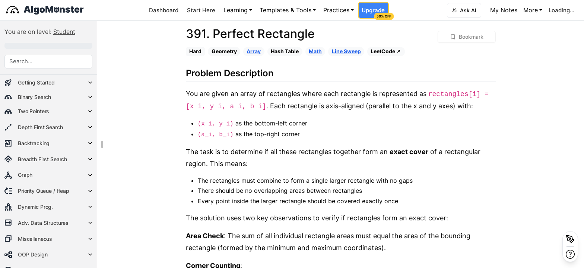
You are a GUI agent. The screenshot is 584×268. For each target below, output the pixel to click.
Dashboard (163, 10)
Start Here (201, 10)
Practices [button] (336, 10)
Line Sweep (346, 51)
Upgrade (375, 13)
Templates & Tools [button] (285, 10)
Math (315, 51)
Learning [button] (235, 10)
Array (254, 51)
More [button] (530, 10)
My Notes (503, 10)
